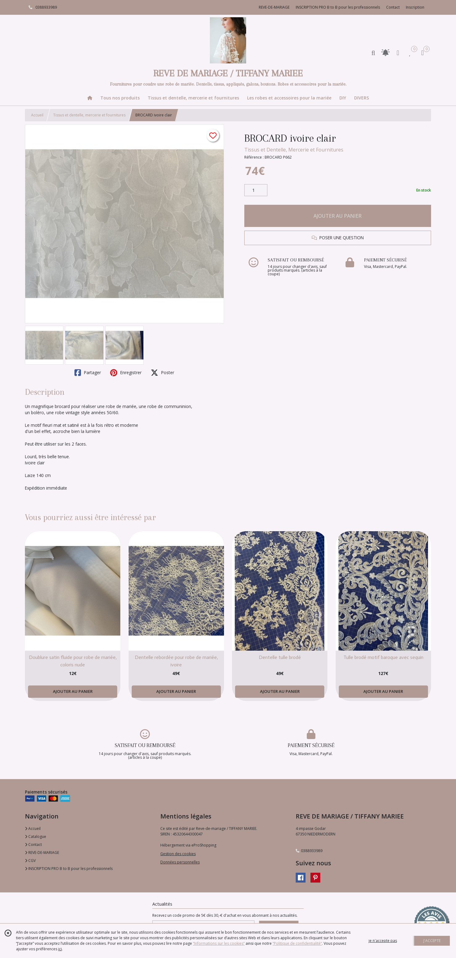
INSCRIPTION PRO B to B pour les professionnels (69, 868)
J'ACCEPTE (432, 940)
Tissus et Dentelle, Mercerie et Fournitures (293, 149)
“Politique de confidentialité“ (297, 943)
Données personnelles (180, 862)
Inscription (415, 7)
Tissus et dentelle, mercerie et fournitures (89, 115)
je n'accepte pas (383, 940)
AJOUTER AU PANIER (338, 215)
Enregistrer (126, 372)
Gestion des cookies (178, 853)
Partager (87, 372)
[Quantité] (255, 190)
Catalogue (35, 836)
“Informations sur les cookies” (219, 943)
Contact (393, 7)
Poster (162, 372)
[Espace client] (398, 52)
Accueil (37, 115)
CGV (30, 860)
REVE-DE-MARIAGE (42, 852)
